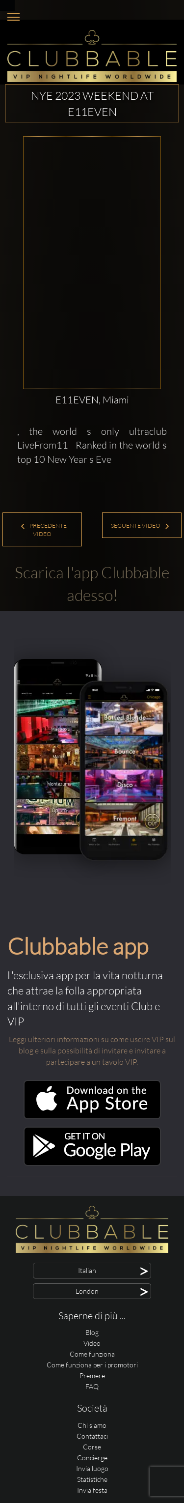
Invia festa (92, 1490)
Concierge (92, 1457)
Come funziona (92, 1354)
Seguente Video (140, 525)
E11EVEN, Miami (92, 400)
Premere (92, 1375)
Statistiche (92, 1479)
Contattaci (92, 1436)
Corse (92, 1447)
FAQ (92, 1386)
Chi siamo (92, 1425)
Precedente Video (43, 530)
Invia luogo (92, 1468)
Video (92, 1343)
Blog (92, 1332)
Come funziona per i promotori (92, 1365)
